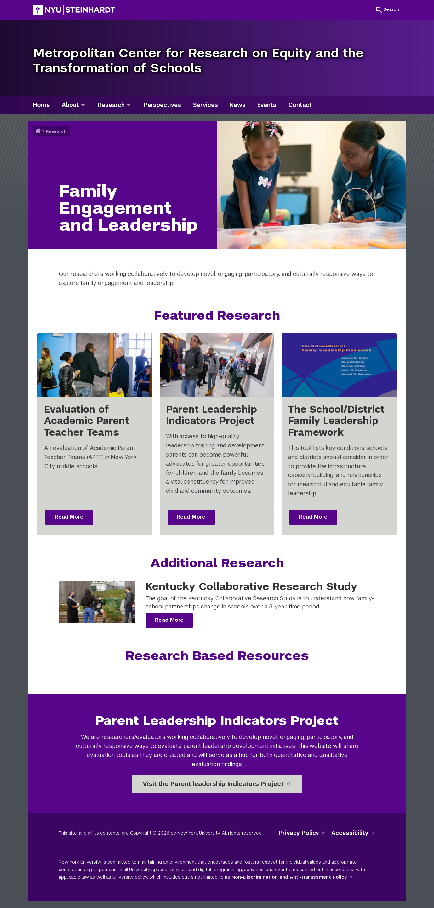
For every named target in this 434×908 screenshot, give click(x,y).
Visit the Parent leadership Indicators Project (217, 784)
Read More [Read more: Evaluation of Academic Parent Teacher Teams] (69, 517)
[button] (387, 9)
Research (56, 131)
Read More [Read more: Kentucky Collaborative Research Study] (169, 620)
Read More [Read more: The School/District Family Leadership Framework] (313, 517)
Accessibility (353, 832)
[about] (83, 104)
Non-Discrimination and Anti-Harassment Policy (291, 877)
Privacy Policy (302, 832)
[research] (128, 104)
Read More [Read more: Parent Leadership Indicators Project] (191, 517)
